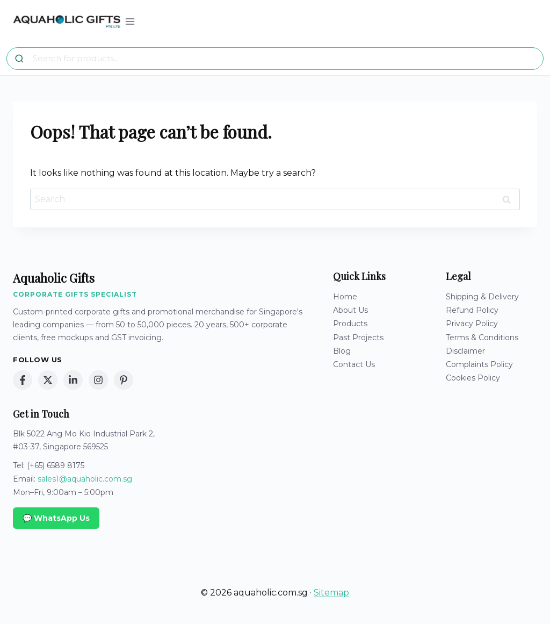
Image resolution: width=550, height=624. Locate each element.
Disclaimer (465, 351)
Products (350, 323)
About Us (350, 310)
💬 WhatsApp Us (56, 518)
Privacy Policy (472, 323)
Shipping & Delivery (482, 297)
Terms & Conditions (482, 337)
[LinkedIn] (73, 380)
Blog (342, 351)
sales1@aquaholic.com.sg (85, 479)
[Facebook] (22, 380)
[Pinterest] (123, 380)
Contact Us (354, 364)
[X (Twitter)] (47, 380)
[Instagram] (98, 380)
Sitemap (331, 592)
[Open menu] (130, 21)
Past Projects (358, 337)
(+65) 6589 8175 (55, 465)
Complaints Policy (479, 364)
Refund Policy (472, 310)
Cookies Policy (473, 378)
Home (345, 297)
